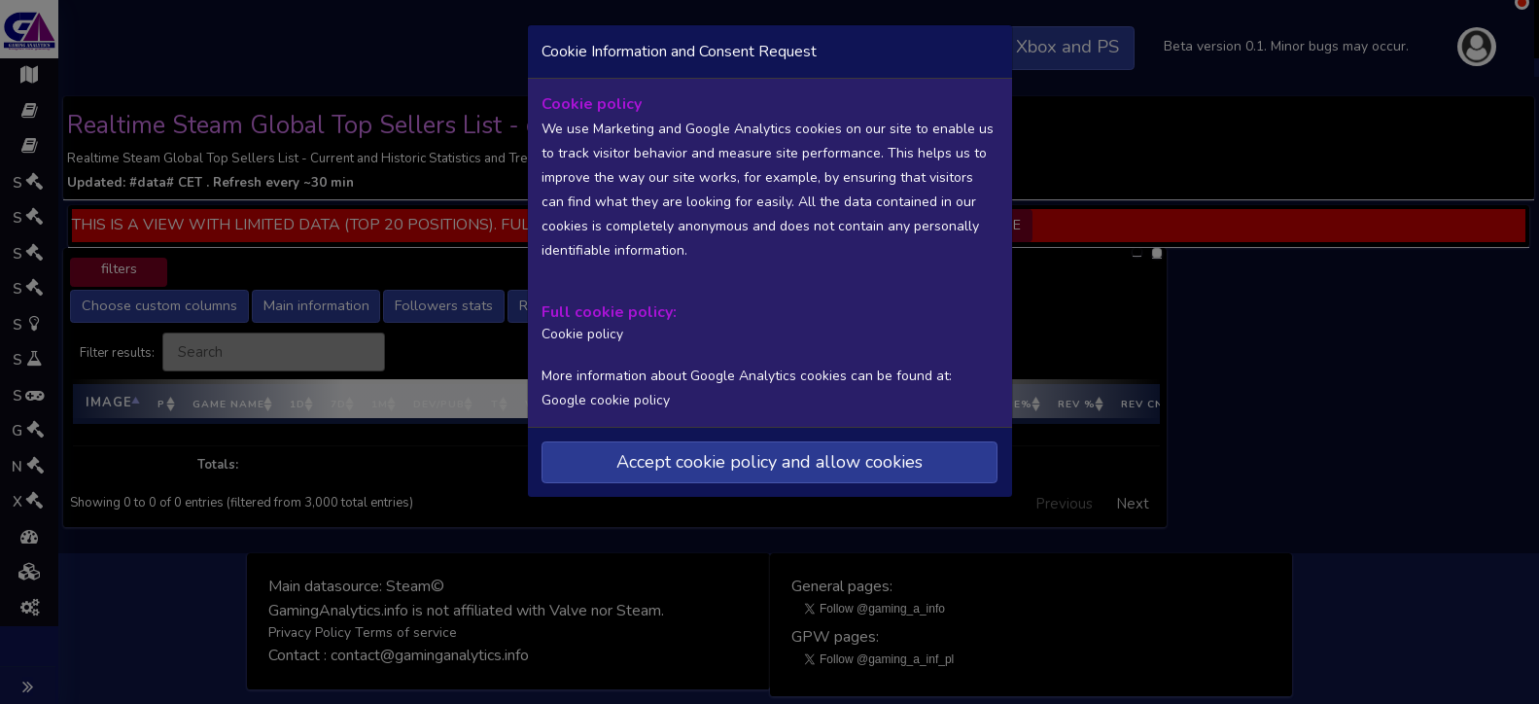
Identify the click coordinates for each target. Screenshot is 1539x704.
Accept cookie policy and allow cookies (769, 460)
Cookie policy (580, 333)
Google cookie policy (606, 399)
